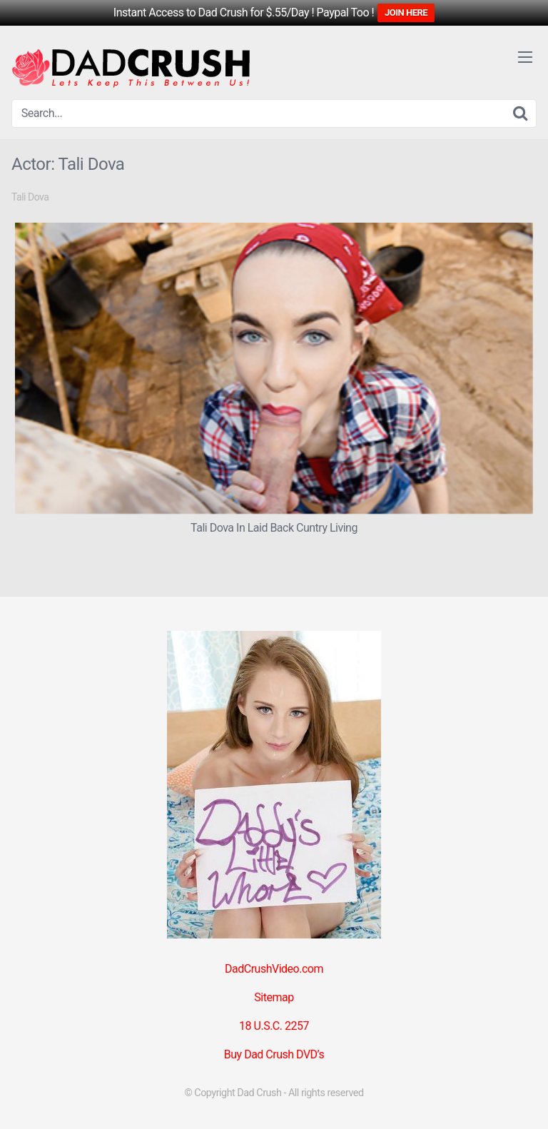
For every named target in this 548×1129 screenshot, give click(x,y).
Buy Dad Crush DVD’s (274, 1054)
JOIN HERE (406, 12)
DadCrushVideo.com (274, 969)
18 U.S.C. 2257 (274, 1026)
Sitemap (273, 997)
